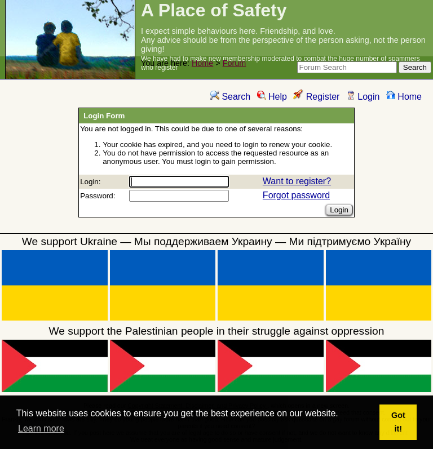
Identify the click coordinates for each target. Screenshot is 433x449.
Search (230, 96)
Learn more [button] (41, 428)
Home (202, 63)
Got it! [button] (398, 422)
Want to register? (297, 181)
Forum (234, 63)
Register (316, 96)
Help (272, 96)
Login (363, 96)
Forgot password (296, 195)
